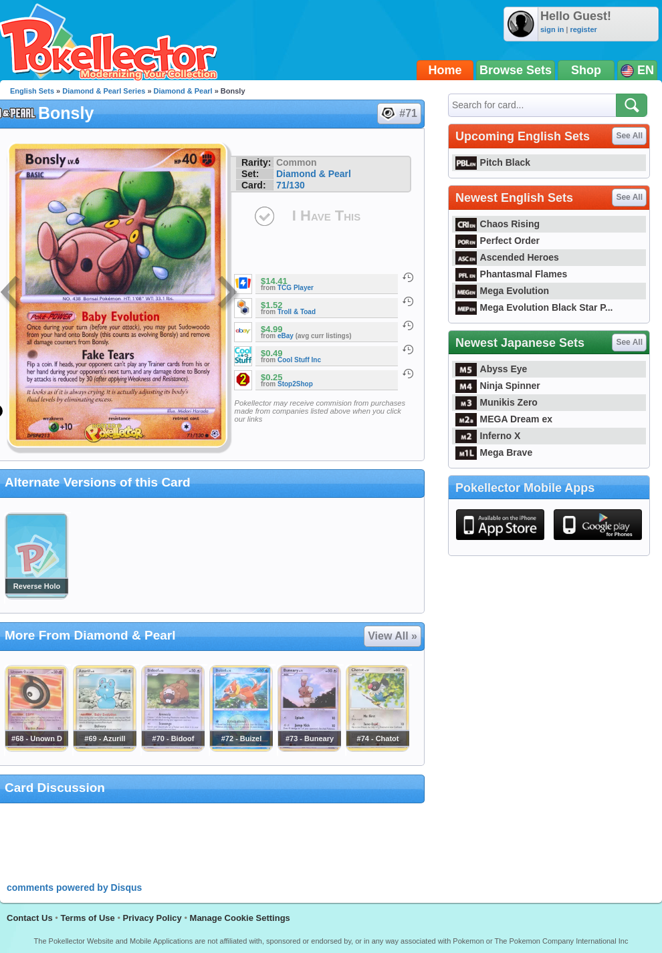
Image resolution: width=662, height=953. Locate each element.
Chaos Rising (497, 224)
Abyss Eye (491, 369)
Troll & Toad (297, 311)
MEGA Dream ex (503, 419)
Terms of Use (87, 918)
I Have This (326, 215)
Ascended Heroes (507, 257)
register (583, 29)
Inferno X (487, 435)
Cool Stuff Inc (299, 360)
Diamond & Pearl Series (103, 91)
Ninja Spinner (497, 385)
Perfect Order (497, 240)
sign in (552, 29)
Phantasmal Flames (511, 274)
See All (629, 135)
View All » (392, 636)
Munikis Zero (496, 402)
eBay (286, 335)
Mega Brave (493, 452)
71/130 (290, 185)
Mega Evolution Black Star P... (534, 307)
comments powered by (74, 887)
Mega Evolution (502, 290)
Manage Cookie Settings (240, 918)
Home (445, 70)
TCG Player (296, 287)
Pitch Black (492, 162)
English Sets (32, 91)
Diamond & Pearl (183, 91)
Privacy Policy (152, 918)
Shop (586, 70)
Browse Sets (515, 70)
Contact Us (30, 918)
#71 (398, 113)
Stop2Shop (295, 384)
